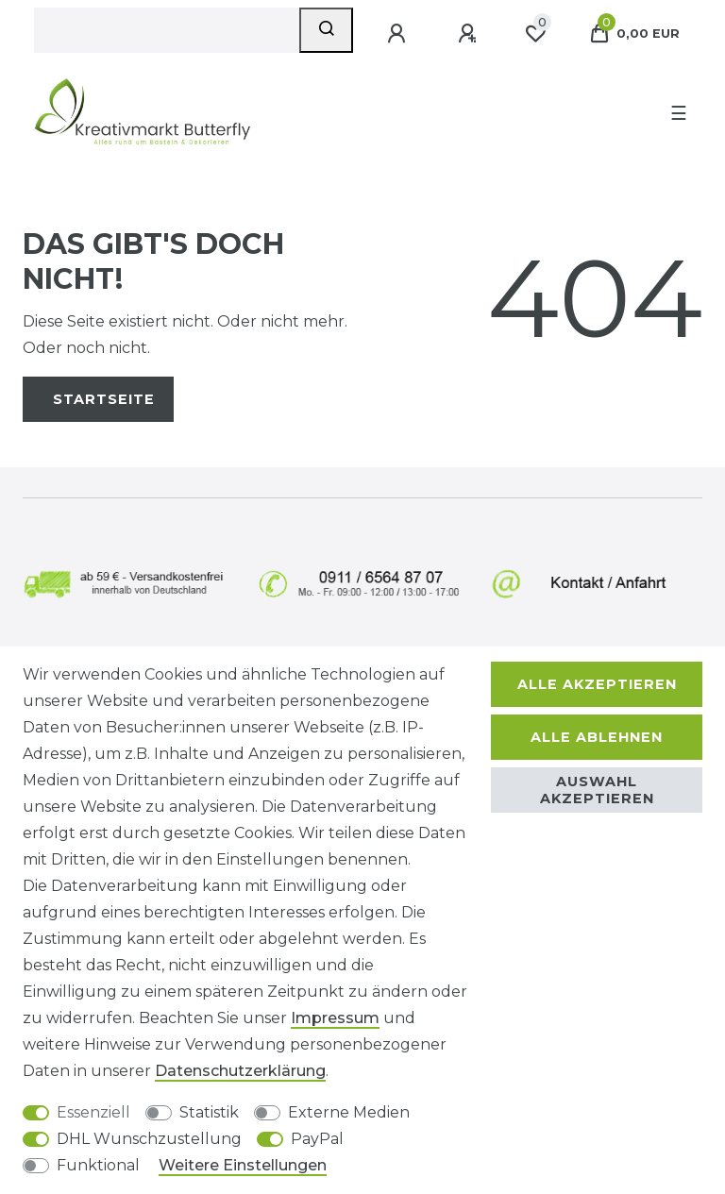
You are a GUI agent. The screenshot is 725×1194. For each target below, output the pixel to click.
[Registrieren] (469, 34)
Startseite (104, 399)
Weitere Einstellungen (243, 1165)
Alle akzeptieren (597, 684)
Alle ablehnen (597, 737)
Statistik (209, 1112)
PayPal (317, 1139)
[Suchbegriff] (166, 30)
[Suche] (326, 30)
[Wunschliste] (535, 34)
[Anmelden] (398, 34)
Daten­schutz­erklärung (240, 1071)
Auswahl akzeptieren (597, 790)
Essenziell (93, 1112)
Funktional (98, 1165)
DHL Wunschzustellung (149, 1139)
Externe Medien (349, 1112)
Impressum (335, 1018)
